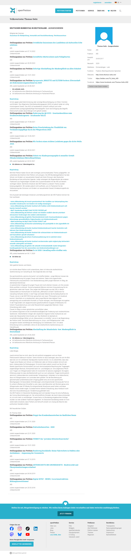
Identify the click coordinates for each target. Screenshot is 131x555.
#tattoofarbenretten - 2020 (43, 427)
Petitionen (80, 11)
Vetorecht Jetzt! (74, 537)
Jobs (51, 528)
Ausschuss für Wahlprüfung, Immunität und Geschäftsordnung (31, 35)
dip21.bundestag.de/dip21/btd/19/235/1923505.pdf (29, 210)
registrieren (97, 2)
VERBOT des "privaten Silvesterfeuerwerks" (51, 439)
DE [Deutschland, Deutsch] (117, 2)
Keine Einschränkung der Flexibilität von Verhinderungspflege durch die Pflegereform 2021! (38, 128)
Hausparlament (74, 532)
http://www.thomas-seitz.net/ (106, 75)
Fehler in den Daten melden (98, 86)
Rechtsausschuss (60, 35)
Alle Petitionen (92, 528)
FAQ (70, 526)
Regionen (91, 535)
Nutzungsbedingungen (114, 528)
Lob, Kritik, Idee (55, 535)
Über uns (53, 526)
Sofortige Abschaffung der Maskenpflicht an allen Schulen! (57, 68)
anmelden (108, 2)
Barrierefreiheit (111, 535)
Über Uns (100, 11)
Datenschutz (110, 530)
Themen (90, 532)
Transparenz (110, 526)
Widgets (71, 528)
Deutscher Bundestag (21, 28)
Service (91, 11)
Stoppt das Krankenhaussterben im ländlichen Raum (54, 415)
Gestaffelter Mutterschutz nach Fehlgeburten (51, 57)
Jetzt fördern (65, 514)
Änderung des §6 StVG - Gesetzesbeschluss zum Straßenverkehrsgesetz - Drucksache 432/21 (41, 114)
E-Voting (72, 535)
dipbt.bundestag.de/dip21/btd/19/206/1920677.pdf (28, 221)
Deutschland (40, 28)
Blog (51, 530)
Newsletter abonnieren (21, 544)
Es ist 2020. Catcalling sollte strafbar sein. (50, 250)
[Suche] (120, 11)
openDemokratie (74, 530)
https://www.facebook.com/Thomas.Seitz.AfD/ (112, 82)
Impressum (110, 532)
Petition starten (64, 11)
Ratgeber (91, 526)
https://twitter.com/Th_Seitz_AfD (107, 78)
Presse (52, 532)
